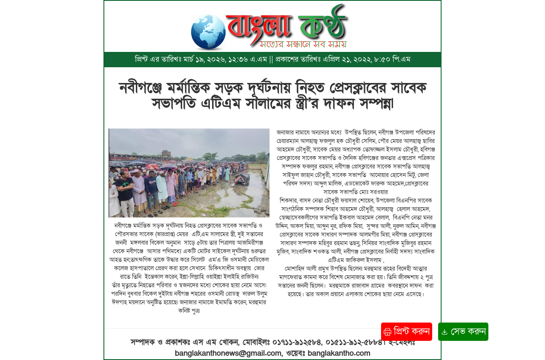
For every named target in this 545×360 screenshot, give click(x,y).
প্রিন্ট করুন (407, 332)
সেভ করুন (463, 332)
